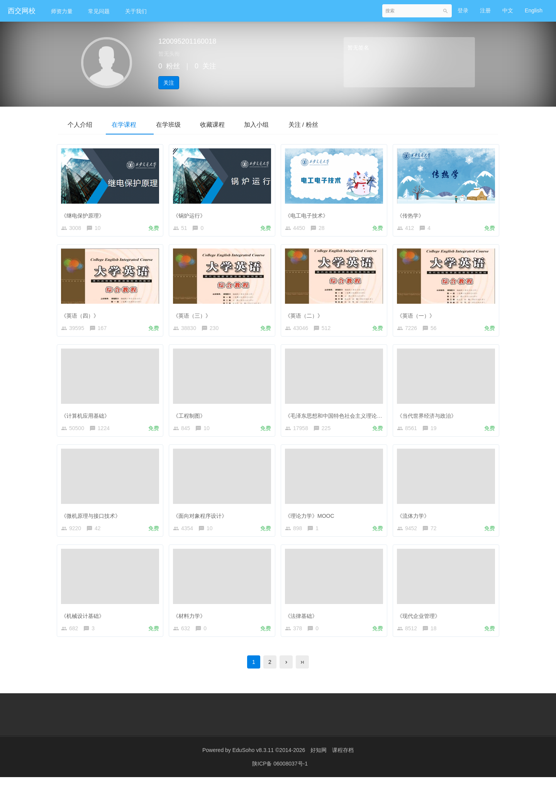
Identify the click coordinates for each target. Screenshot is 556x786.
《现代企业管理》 (420, 621)
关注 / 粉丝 (324, 124)
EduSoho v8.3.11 (253, 759)
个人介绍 (82, 124)
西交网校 (22, 11)
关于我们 (136, 11)
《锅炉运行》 (191, 214)
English (533, 10)
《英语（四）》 (82, 316)
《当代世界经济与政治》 (428, 418)
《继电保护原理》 (84, 214)
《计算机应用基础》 (87, 418)
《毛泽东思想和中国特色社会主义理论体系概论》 (346, 418)
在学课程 (129, 124)
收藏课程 (225, 124)
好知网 (318, 759)
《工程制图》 (191, 418)
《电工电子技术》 (308, 214)
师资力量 (62, 11)
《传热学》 (412, 214)
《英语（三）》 (194, 316)
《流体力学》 (415, 519)
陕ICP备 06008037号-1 (280, 772)
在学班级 (177, 124)
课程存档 (343, 759)
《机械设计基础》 (84, 621)
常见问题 (99, 11)
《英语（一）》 (418, 316)
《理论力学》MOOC (311, 519)
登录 (463, 10)
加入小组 (273, 124)
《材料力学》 (191, 621)
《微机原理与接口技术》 (92, 519)
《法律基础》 (303, 621)
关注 (168, 83)
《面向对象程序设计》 (202, 519)
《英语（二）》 (306, 316)
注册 (485, 10)
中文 (507, 10)
